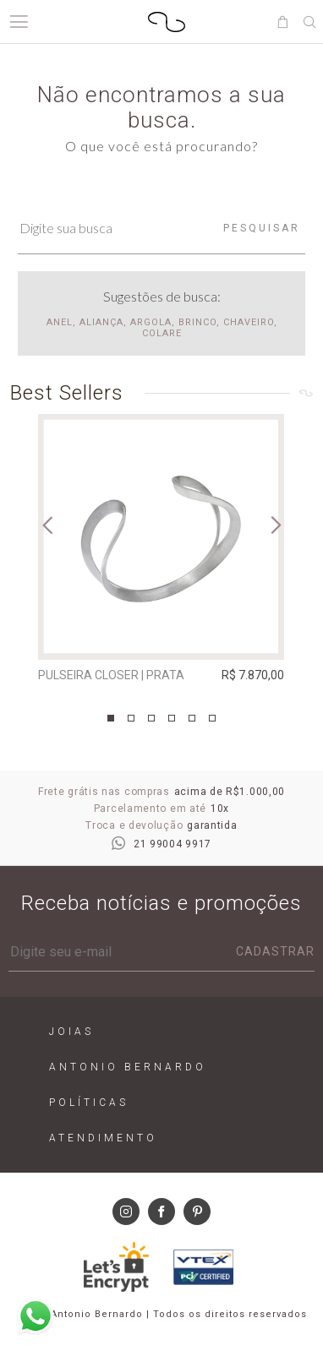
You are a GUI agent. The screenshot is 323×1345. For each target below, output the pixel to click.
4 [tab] (171, 718)
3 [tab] (151, 718)
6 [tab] (212, 718)
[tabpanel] (161, 552)
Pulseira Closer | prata (111, 675)
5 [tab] (192, 718)
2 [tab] (131, 718)
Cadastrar (275, 951)
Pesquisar (261, 228)
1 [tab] (110, 718)
